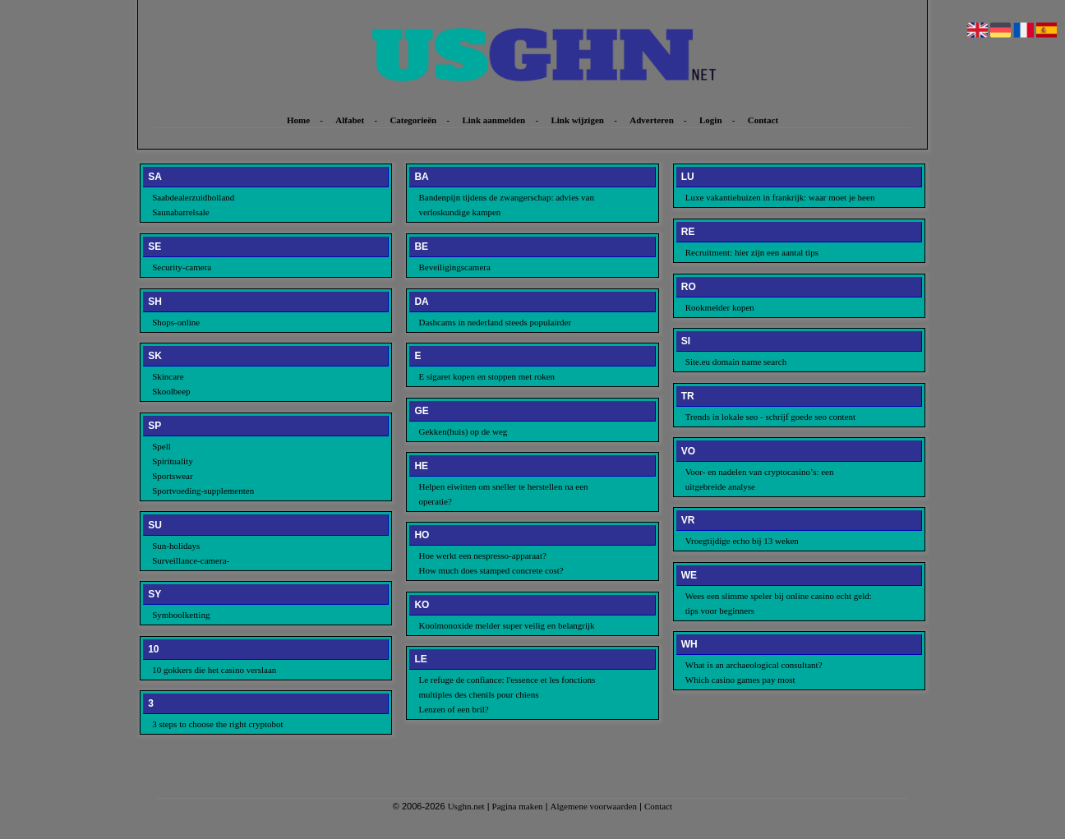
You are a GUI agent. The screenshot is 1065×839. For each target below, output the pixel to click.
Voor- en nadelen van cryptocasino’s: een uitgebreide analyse (759, 479)
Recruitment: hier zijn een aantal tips (751, 252)
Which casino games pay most (740, 680)
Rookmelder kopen (719, 307)
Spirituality (172, 461)
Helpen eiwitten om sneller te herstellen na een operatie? (503, 494)
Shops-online (176, 322)
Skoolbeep (171, 391)
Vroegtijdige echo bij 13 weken (742, 541)
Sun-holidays (176, 546)
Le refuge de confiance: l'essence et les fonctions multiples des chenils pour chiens (506, 687)
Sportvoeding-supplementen (203, 491)
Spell (161, 446)
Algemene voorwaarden (594, 806)
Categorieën (413, 120)
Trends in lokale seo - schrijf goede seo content (770, 417)
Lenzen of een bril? (453, 709)
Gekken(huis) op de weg (462, 431)
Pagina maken (517, 806)
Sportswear (172, 476)
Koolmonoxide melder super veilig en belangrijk (506, 625)
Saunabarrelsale (181, 212)
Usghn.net (466, 806)
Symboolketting (181, 615)
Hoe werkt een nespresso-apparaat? (482, 555)
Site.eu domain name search (735, 361)
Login (710, 120)
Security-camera (181, 267)
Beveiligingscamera (454, 267)
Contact (763, 120)
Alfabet (349, 120)
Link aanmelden (493, 120)
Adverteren (651, 120)
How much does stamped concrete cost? (490, 570)
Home (298, 120)
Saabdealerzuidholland (193, 197)
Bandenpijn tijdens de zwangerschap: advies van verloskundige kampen (506, 204)
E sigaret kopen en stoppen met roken (486, 376)
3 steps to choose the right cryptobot (217, 724)
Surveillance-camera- (190, 560)
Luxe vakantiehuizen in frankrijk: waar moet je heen (780, 197)
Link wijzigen (577, 120)
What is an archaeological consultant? (754, 665)
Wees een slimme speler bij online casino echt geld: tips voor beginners (778, 603)
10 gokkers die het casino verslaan (214, 670)
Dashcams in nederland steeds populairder (494, 322)
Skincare (167, 376)
